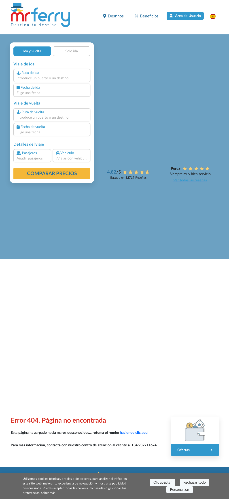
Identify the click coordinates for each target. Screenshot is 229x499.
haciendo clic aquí (134, 432)
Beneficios (147, 16)
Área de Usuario (185, 16)
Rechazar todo (194, 482)
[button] (215, 16)
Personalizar (179, 489)
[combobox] (52, 78)
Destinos (113, 16)
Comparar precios (52, 173)
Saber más (48, 493)
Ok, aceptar (162, 482)
